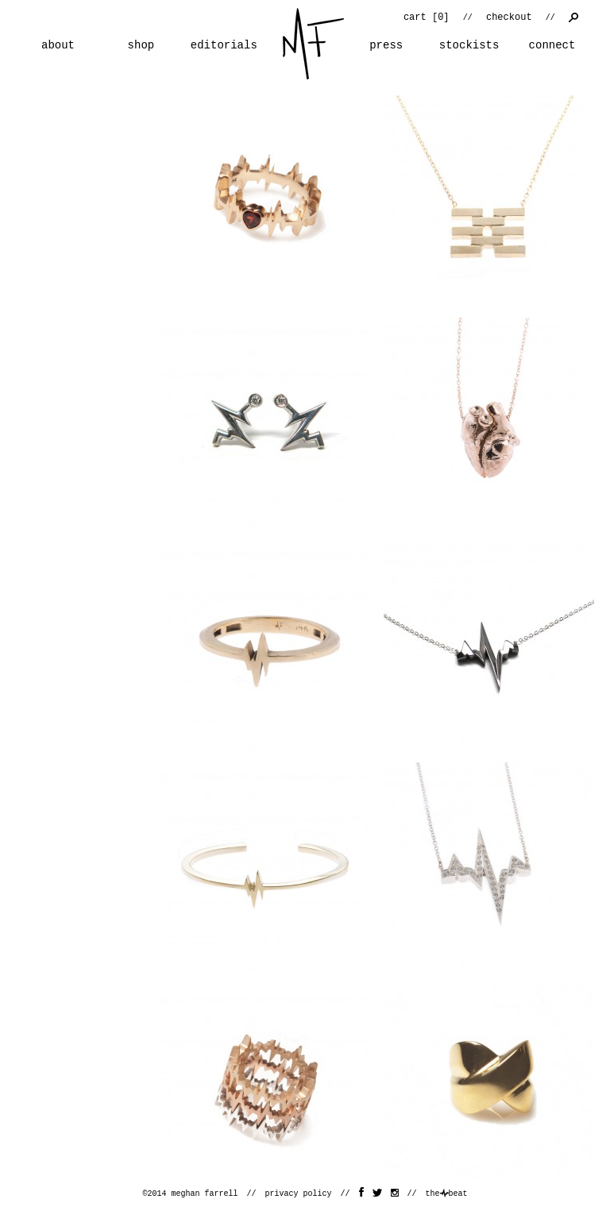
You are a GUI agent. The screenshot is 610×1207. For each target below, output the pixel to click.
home (313, 43)
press (386, 45)
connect (552, 45)
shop (141, 45)
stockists (469, 45)
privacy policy (297, 1194)
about (58, 45)
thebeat (447, 1194)
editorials (224, 45)
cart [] (426, 17)
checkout (509, 17)
